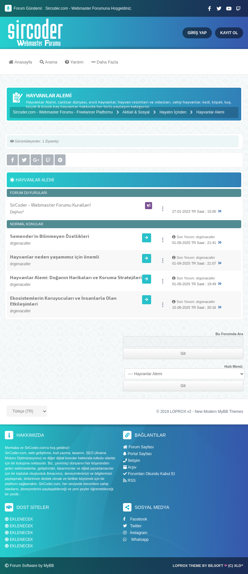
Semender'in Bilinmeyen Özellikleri (49, 236)
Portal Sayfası (137, 454)
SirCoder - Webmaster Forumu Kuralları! (50, 205)
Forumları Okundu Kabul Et (149, 474)
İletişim (131, 460)
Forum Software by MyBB (32, 565)
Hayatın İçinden (173, 112)
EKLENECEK (19, 519)
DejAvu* (17, 212)
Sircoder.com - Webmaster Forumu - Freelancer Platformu (63, 112)
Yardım (74, 62)
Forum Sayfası (138, 447)
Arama (48, 62)
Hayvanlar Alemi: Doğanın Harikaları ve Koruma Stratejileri (76, 277)
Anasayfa (20, 62)
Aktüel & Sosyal (136, 112)
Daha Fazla (104, 62)
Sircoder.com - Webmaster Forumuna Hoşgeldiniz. (88, 8)
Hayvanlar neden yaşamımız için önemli (54, 256)
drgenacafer (20, 243)
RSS (129, 480)
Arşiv (129, 467)
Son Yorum (185, 237)
